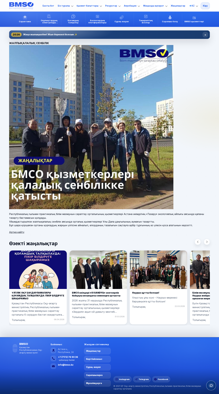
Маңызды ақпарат (155, 6)
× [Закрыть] (205, 35)
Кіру (205, 6)
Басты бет (48, 6)
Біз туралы (65, 6)
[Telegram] (142, 379)
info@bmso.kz (65, 365)
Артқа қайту (16, 232)
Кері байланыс (94, 359)
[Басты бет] (24, 6)
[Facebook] (161, 379)
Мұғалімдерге (94, 383)
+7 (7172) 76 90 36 (68, 357)
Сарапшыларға (94, 375)
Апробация (132, 6)
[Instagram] (122, 379)
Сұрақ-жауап (93, 367)
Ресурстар (113, 6)
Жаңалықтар (178, 6)
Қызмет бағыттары (89, 6)
